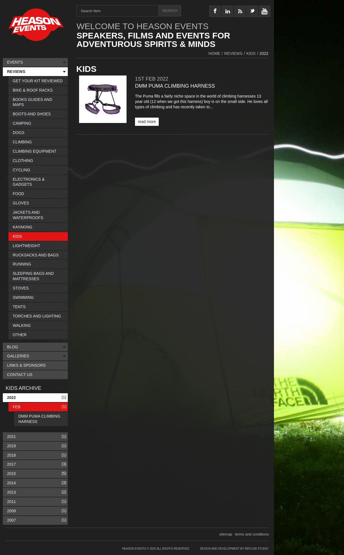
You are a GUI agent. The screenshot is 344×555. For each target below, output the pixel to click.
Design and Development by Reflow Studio (234, 548)
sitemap (225, 534)
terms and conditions (252, 534)
